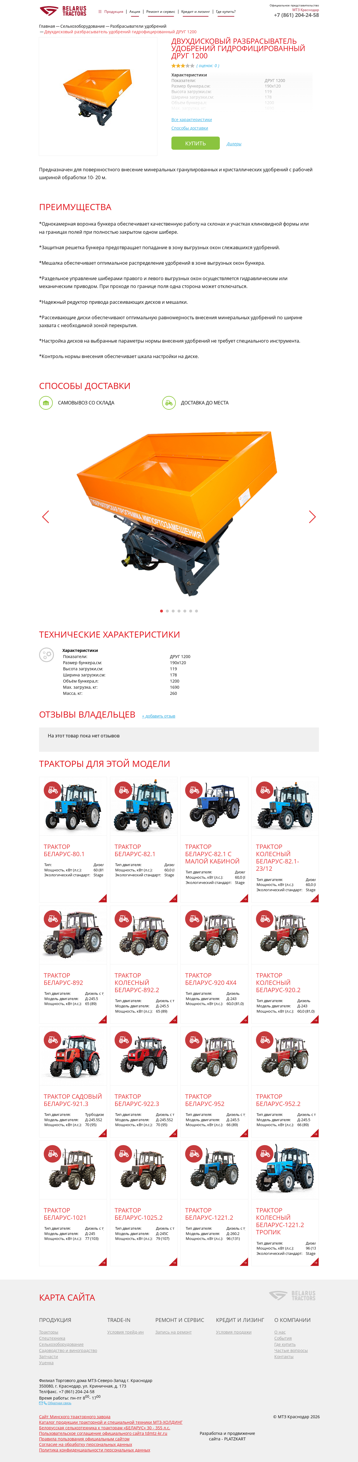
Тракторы (48, 1330)
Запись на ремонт (173, 1330)
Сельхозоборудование (61, 1342)
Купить (195, 143)
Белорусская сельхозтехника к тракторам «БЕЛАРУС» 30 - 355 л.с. (104, 1425)
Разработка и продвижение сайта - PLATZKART (227, 1434)
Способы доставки (189, 128)
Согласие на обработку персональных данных (85, 1442)
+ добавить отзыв (158, 716)
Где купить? (226, 12)
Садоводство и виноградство (68, 1348)
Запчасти (48, 1354)
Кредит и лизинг (195, 12)
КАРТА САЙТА (67, 1295)
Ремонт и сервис (160, 12)
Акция (134, 12)
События (283, 1336)
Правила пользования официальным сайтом (84, 1437)
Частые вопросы (291, 1348)
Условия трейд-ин (125, 1330)
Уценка (46, 1360)
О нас (280, 1330)
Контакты (284, 1354)
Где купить (285, 1342)
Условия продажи (234, 1330)
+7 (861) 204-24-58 (296, 15)
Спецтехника (52, 1336)
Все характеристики (191, 119)
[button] (46, 516)
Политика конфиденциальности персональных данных (94, 1448)
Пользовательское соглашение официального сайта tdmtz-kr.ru (103, 1431)
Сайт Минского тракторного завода (74, 1414)
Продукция (113, 12)
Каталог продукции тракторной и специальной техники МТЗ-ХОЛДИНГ (110, 1420)
